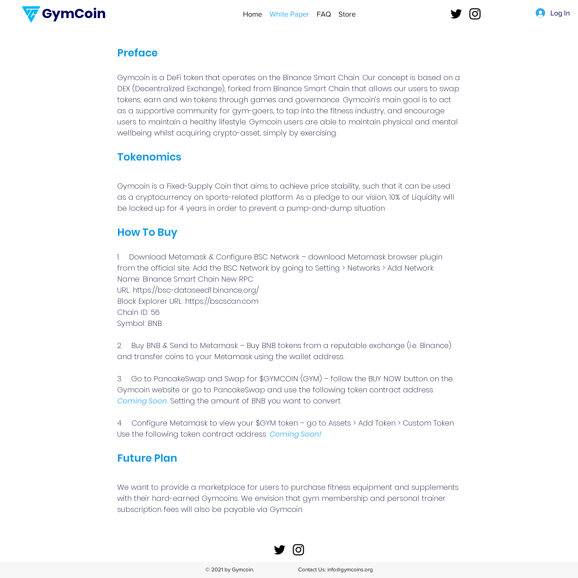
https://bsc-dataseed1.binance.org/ (196, 290)
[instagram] (475, 13)
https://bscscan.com (221, 301)
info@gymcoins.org (350, 569)
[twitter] (456, 13)
